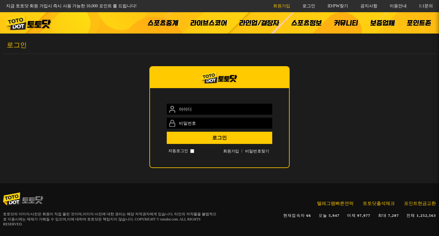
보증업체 (382, 23)
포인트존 (419, 23)
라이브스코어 (209, 23)
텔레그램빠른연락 (335, 203)
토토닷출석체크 (379, 203)
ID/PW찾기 (337, 6)
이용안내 (398, 6)
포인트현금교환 (420, 203)
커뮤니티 (346, 23)
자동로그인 (178, 150)
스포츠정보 (306, 23)
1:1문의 (426, 6)
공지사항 (368, 6)
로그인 (308, 6)
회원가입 (281, 6)
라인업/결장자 (259, 23)
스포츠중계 (163, 23)
